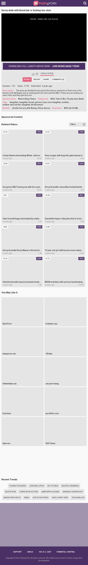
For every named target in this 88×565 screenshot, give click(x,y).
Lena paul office (37, 486)
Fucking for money (17, 486)
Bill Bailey (32, 108)
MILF (53, 99)
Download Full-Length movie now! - (44, 66)
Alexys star (10, 492)
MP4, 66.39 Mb (71, 108)
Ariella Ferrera (19, 108)
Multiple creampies (70, 486)
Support (17, 552)
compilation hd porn (28, 492)
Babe (81, 99)
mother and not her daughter (16, 105)
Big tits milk (53, 486)
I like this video (33, 74)
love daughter (54, 102)
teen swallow (78, 498)
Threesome (72, 99)
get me (38, 102)
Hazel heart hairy (60, 498)
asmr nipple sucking (50, 492)
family (26, 498)
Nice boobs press (40, 498)
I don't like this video (36, 74)
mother (65, 102)
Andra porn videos (12, 498)
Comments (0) (58, 79)
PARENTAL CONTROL (66, 552)
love (44, 102)
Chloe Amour (44, 108)
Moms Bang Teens (27, 99)
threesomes (37, 105)
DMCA (30, 552)
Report (37, 79)
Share (46, 79)
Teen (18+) (61, 99)
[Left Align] (4, 3)
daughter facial (26, 102)
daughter (14, 102)
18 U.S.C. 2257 (45, 552)
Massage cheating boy (73, 492)
